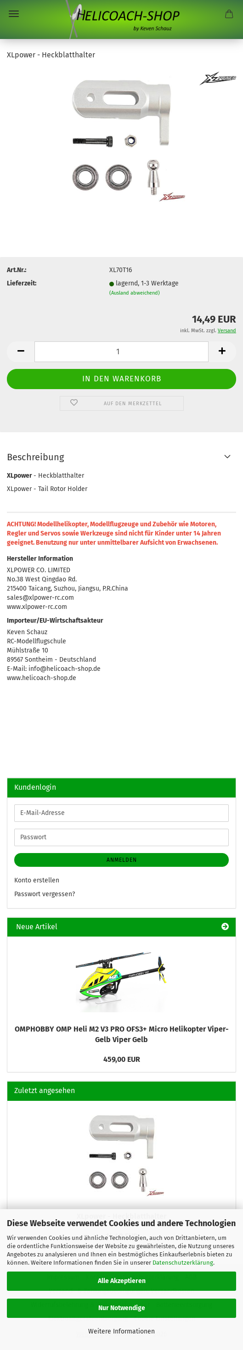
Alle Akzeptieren (122, 1281)
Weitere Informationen (121, 1331)
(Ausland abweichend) (134, 293)
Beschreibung (35, 457)
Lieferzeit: (21, 283)
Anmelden (122, 860)
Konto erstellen (36, 880)
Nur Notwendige (121, 1308)
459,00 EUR (121, 1059)
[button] (20, 351)
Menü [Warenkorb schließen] (14, 13)
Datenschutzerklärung (183, 1262)
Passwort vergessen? (44, 894)
